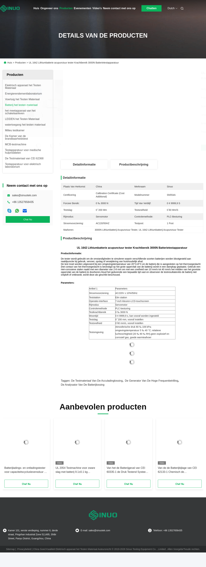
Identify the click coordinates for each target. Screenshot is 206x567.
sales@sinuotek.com (24, 195)
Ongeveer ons (49, 8)
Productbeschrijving (133, 164)
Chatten (151, 8)
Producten (66, 8)
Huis (36, 8)
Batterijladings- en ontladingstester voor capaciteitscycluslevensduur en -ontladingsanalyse (25, 470)
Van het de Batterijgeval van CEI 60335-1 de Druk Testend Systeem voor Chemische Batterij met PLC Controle (127, 470)
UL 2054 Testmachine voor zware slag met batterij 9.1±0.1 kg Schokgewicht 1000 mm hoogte (75, 470)
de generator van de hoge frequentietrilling (151, 380)
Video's (97, 8)
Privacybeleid (24, 549)
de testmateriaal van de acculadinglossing (97, 380)
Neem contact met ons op (119, 8)
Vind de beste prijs (149, 147)
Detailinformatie (84, 164)
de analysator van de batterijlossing (82, 384)
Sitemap (10, 549)
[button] (11, 450)
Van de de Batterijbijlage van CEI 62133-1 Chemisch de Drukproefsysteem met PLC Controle (179, 470)
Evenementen (82, 8)
